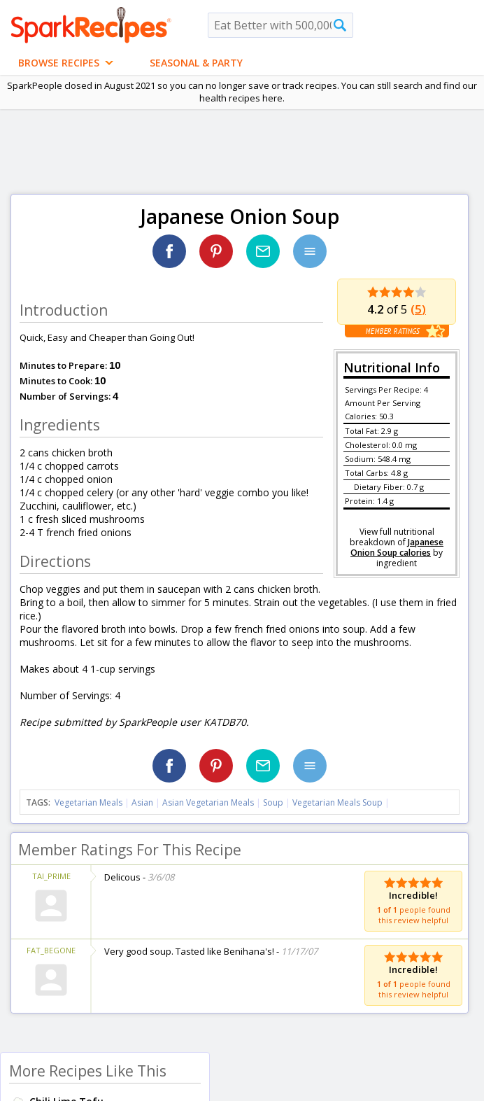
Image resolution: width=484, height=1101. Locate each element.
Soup (273, 802)
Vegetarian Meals (88, 802)
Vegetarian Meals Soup (337, 802)
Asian (142, 802)
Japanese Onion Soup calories (396, 547)
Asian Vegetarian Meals (208, 802)
